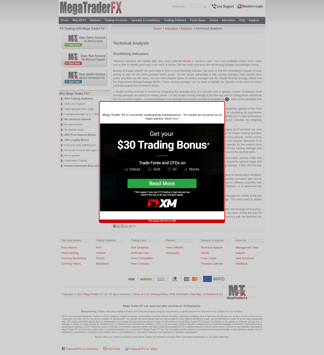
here (175, 31)
